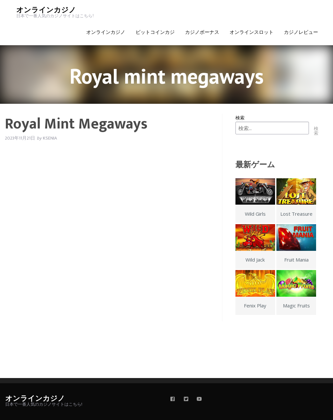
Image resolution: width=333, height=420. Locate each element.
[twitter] (186, 399)
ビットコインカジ (155, 32)
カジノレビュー (301, 32)
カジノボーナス (202, 32)
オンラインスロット (251, 32)
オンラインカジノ (46, 10)
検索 (240, 118)
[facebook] (172, 399)
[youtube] (199, 399)
